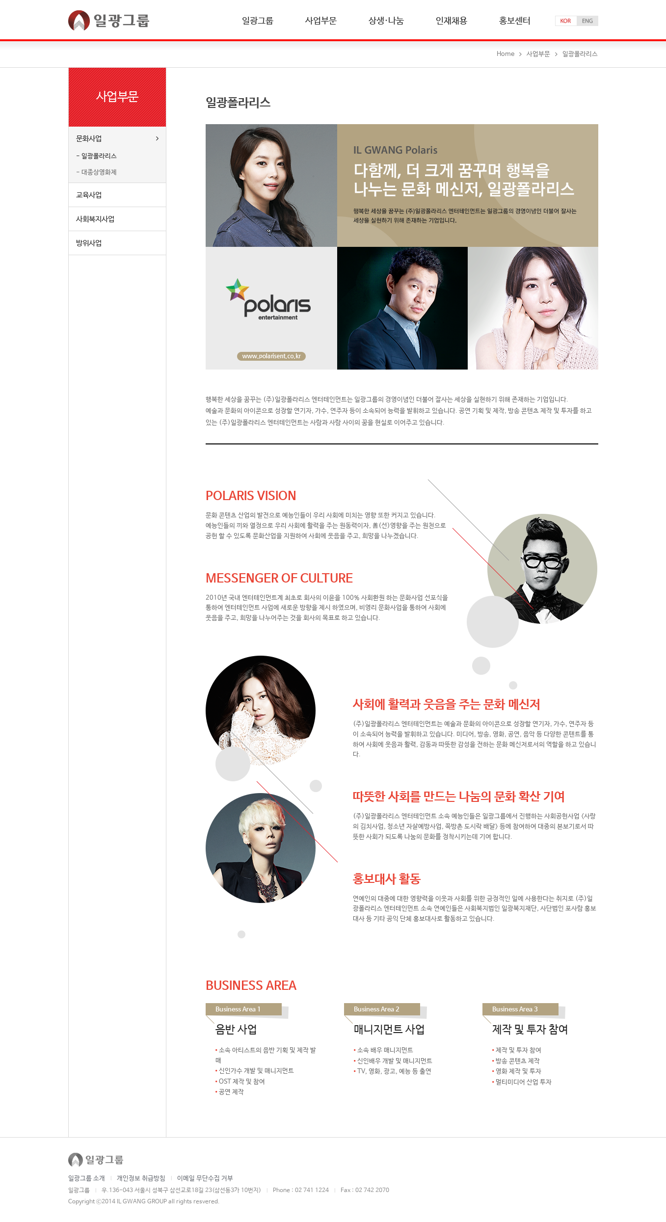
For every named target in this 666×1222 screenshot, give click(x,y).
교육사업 (89, 195)
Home (505, 54)
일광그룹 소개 (86, 1178)
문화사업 (117, 138)
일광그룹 (257, 21)
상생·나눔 (386, 21)
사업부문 (321, 21)
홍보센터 (515, 21)
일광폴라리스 (99, 156)
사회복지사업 (95, 219)
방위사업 (89, 243)
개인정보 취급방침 (141, 1178)
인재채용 (451, 21)
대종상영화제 (99, 172)
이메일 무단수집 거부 (205, 1178)
